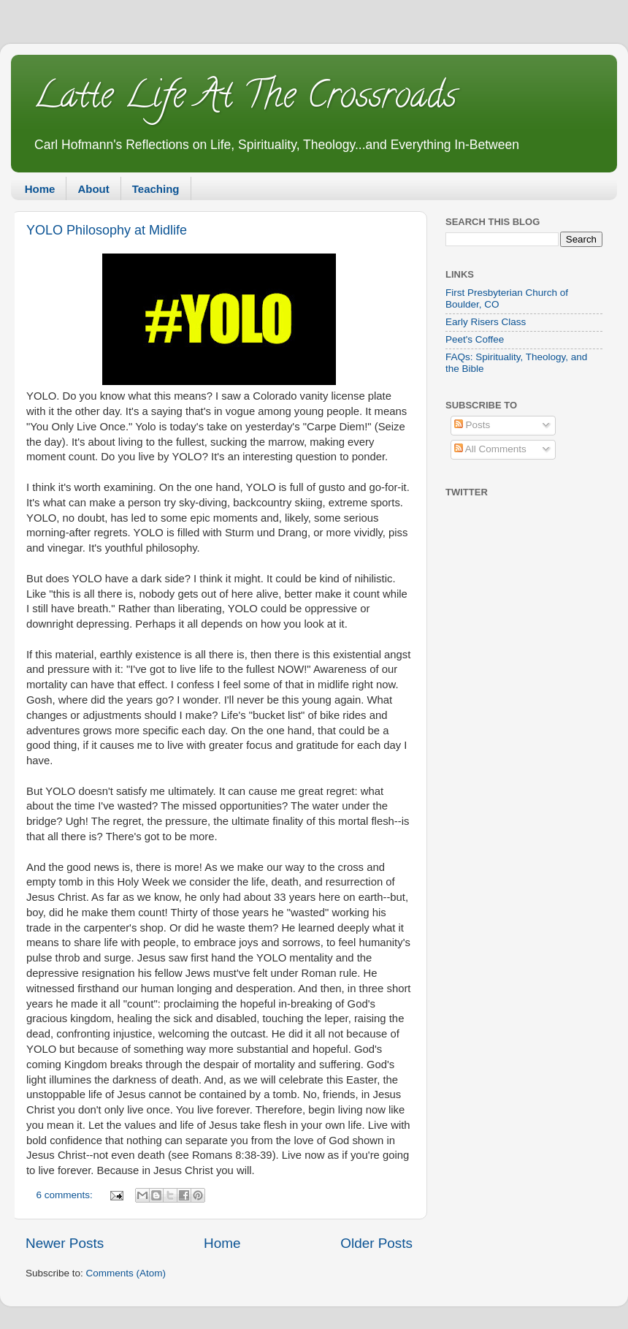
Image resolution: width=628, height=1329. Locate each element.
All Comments (490, 448)
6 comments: (66, 1194)
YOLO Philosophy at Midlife (106, 230)
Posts (472, 424)
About (93, 189)
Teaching (156, 189)
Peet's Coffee (474, 339)
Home (40, 189)
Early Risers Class (485, 321)
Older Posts (376, 1243)
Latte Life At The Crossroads (244, 99)
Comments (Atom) (126, 1273)
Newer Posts (65, 1243)
